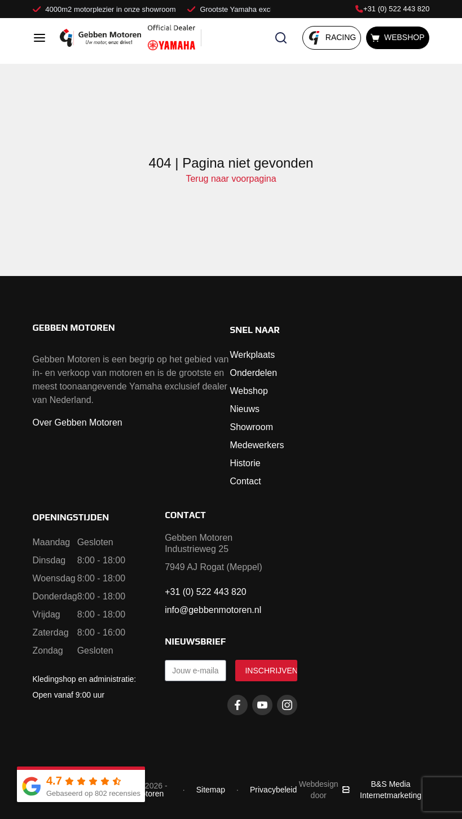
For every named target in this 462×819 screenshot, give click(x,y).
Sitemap (210, 790)
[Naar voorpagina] (100, 38)
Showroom (251, 427)
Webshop (249, 391)
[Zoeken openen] (281, 38)
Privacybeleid (273, 790)
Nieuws (244, 409)
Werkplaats (252, 355)
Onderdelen (254, 373)
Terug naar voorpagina (231, 178)
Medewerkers (257, 445)
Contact (245, 481)
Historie (245, 463)
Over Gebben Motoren (77, 422)
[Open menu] (39, 38)
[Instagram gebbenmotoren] (287, 705)
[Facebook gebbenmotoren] (237, 705)
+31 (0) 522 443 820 (392, 9)
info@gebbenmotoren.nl (213, 610)
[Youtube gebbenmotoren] (262, 705)
